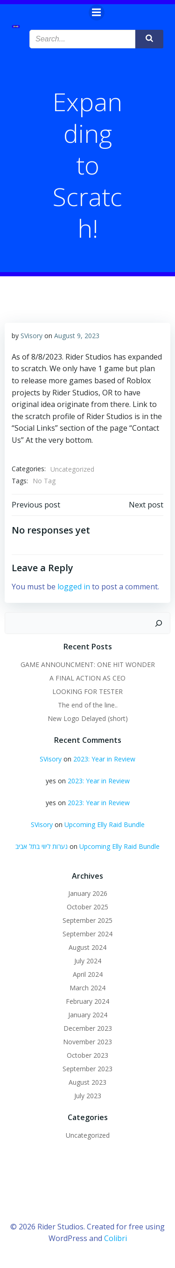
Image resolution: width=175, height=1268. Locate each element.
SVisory (31, 335)
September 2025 (87, 920)
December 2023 (87, 1028)
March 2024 (87, 987)
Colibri (115, 1238)
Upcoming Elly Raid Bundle (104, 824)
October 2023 (87, 1055)
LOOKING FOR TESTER (87, 691)
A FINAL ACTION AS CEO (87, 678)
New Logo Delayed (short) (88, 718)
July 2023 (87, 1095)
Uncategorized (72, 469)
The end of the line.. (88, 705)
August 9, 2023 (76, 335)
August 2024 (87, 947)
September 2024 (87, 933)
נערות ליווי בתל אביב (41, 846)
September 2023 (87, 1068)
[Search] (158, 623)
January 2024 (87, 1014)
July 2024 (87, 960)
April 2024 (88, 974)
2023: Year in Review (104, 758)
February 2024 (87, 1001)
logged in (73, 586)
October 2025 (87, 906)
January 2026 (87, 893)
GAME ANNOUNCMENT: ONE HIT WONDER (88, 664)
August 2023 (87, 1082)
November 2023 (87, 1041)
